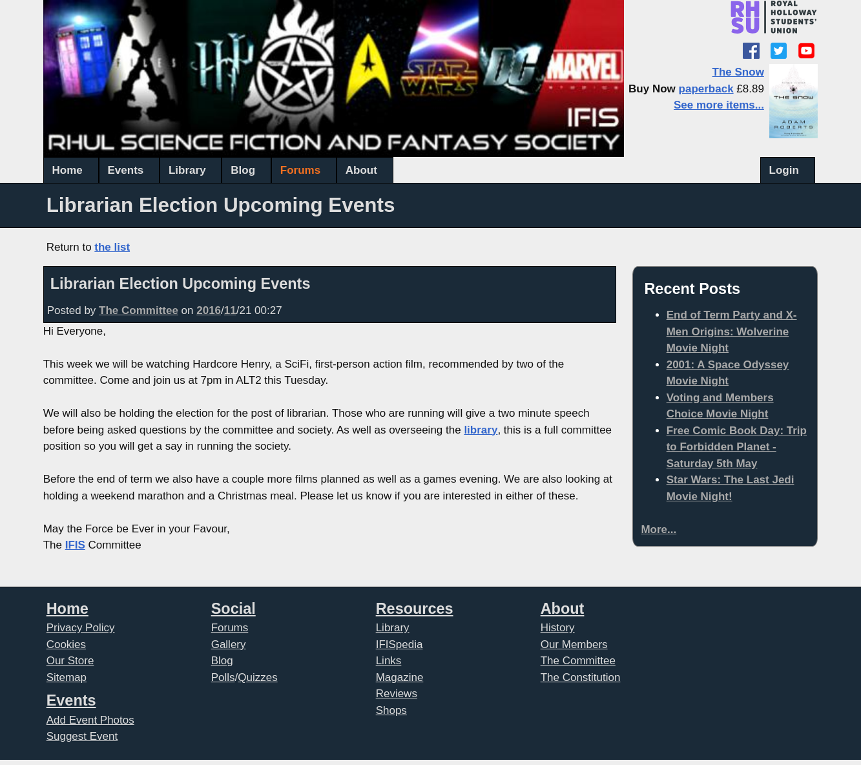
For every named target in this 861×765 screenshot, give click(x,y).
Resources (414, 608)
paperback (706, 89)
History (558, 628)
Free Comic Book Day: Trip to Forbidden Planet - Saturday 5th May (737, 447)
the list (112, 247)
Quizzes (257, 677)
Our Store (70, 661)
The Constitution (581, 677)
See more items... (719, 105)
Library (187, 170)
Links (389, 661)
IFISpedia (399, 644)
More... (658, 529)
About (361, 170)
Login (784, 170)
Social (233, 608)
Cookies (66, 644)
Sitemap (67, 677)
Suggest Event (82, 736)
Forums (300, 170)
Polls (223, 677)
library (480, 430)
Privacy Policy (81, 628)
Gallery (228, 644)
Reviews (396, 693)
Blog (243, 170)
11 (230, 310)
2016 (208, 310)
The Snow (738, 72)
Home (67, 170)
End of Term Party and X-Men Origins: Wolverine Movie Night (732, 331)
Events (126, 170)
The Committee (138, 310)
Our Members (574, 644)
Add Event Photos (90, 720)
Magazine (400, 677)
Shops (391, 710)
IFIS (75, 545)
